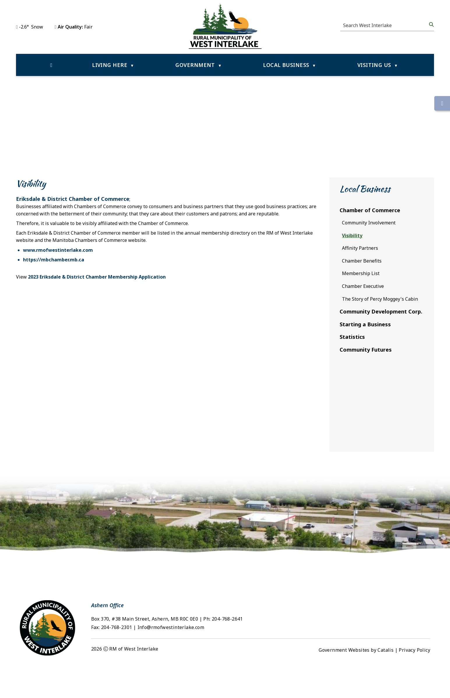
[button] (431, 24)
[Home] (51, 65)
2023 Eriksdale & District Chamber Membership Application (210, 282)
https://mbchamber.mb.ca (166, 265)
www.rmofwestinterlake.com (171, 256)
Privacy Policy (414, 682)
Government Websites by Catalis (356, 682)
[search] (385, 25)
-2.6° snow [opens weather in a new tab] (31, 27)
